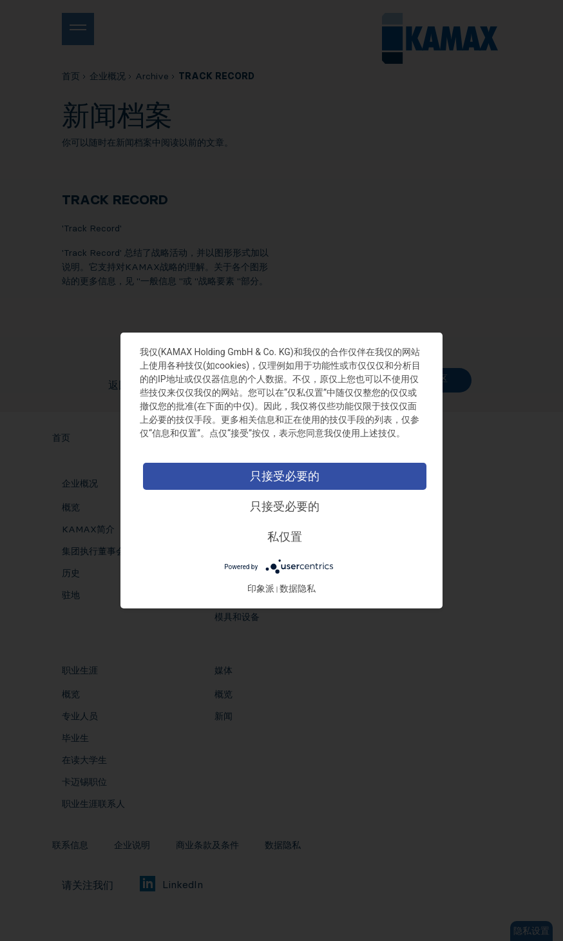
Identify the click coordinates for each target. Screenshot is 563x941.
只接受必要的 (285, 476)
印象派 (260, 588)
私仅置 (284, 536)
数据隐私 (298, 588)
